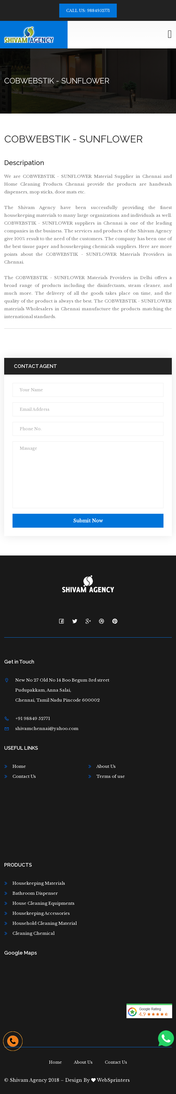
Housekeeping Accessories (41, 913)
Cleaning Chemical (33, 933)
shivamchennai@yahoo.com (46, 728)
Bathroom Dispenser (35, 893)
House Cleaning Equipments (44, 903)
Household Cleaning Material (45, 923)
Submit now (88, 520)
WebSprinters (110, 1080)
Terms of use (110, 776)
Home (19, 766)
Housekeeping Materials (39, 883)
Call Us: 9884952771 (88, 10)
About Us (106, 766)
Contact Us (24, 776)
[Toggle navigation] (170, 34)
